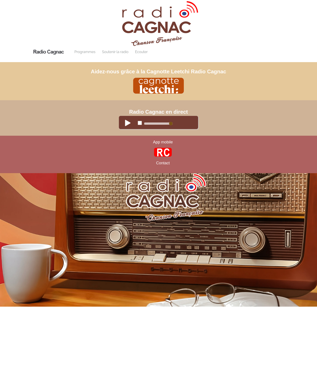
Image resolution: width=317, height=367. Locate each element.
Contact (163, 163)
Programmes (85, 52)
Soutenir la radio (115, 52)
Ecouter (141, 52)
